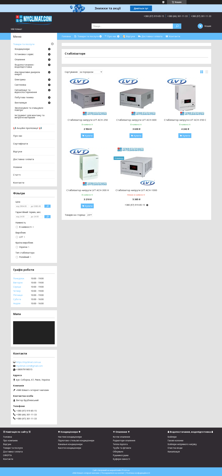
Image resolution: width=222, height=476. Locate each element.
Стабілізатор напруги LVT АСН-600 (136, 120)
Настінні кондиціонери (70, 436)
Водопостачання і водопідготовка (24, 66)
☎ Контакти (172, 36)
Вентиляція (21, 103)
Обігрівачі (118, 451)
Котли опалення (121, 436)
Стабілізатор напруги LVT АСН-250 (88, 120)
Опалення (20, 59)
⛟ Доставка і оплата (150, 36)
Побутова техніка (24, 97)
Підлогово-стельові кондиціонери (76, 440)
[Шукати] (177, 26)
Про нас (17, 135)
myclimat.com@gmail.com (29, 366)
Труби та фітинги (122, 447)
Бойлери (172, 436)
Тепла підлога (120, 444)
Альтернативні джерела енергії (27, 73)
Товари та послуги (23, 44)
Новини (17, 167)
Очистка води (175, 447)
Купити (88, 135)
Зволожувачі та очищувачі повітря (29, 109)
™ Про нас (110, 36)
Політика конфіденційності (138, 473)
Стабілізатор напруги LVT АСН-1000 (136, 190)
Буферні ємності (121, 458)
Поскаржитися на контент (112, 473)
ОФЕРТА (7, 455)
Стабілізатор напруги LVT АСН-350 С (185, 120)
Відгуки (17, 151)
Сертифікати (20, 143)
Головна (66, 36)
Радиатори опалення (124, 440)
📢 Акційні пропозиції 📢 (27, 128)
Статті (17, 174)
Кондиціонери (22, 49)
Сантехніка (20, 85)
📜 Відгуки (128, 36)
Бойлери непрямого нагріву (182, 444)
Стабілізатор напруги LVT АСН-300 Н (87, 190)
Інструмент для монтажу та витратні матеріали (29, 116)
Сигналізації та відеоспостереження (26, 91)
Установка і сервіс (24, 54)
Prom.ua (126, 470)
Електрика (20, 79)
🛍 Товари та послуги (86, 36)
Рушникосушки (120, 455)
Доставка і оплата (23, 159)
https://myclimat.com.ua (28, 362)
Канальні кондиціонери (70, 444)
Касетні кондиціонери (69, 447)
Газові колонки (175, 440)
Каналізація (174, 451)
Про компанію (10, 440)
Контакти (18, 182)
